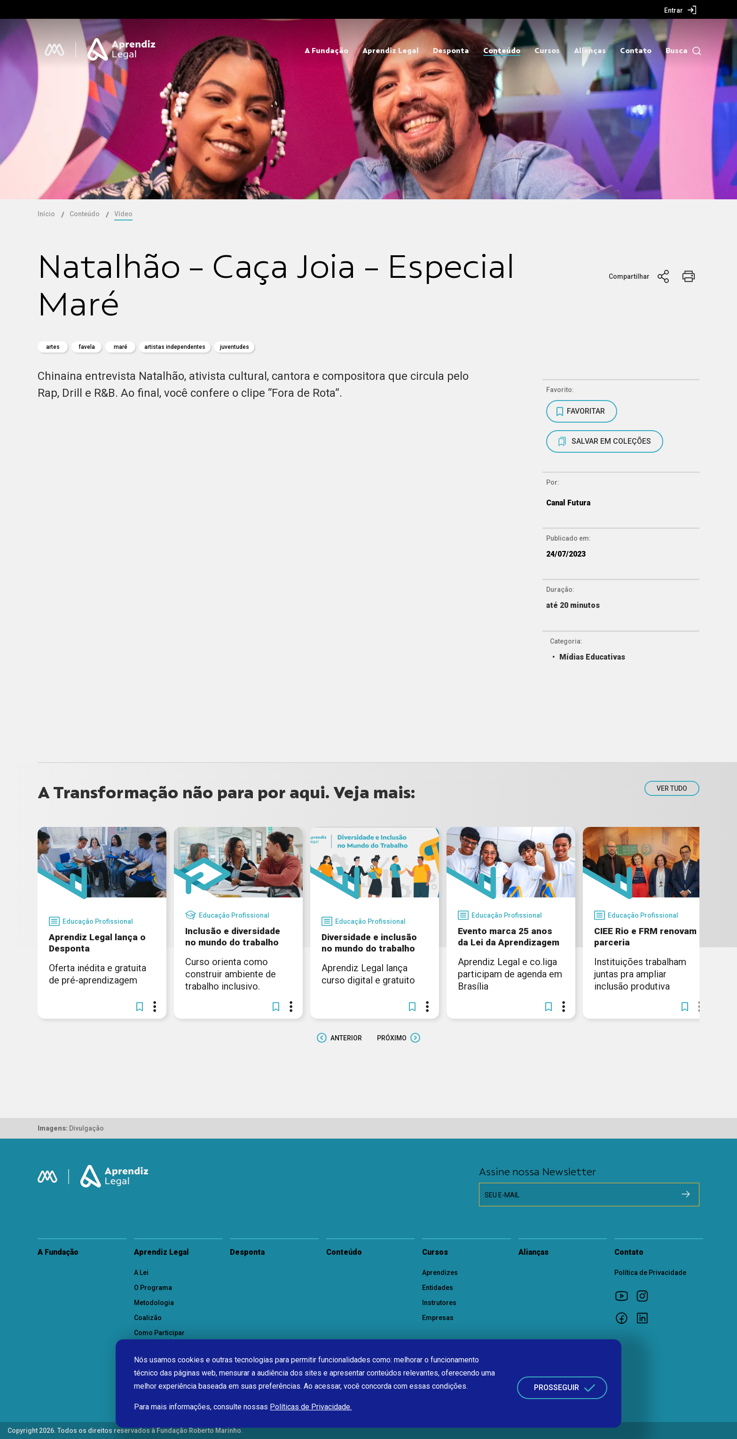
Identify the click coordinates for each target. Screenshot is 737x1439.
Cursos (547, 51)
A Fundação (326, 51)
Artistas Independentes (174, 347)
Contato (635, 51)
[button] (140, 1006)
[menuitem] (680, 9)
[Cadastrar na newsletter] (685, 1194)
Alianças (590, 51)
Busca (677, 51)
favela (86, 347)
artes (53, 347)
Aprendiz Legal (390, 51)
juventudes (234, 347)
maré (120, 347)
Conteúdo (501, 51)
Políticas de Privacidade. (311, 1406)
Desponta (451, 51)
